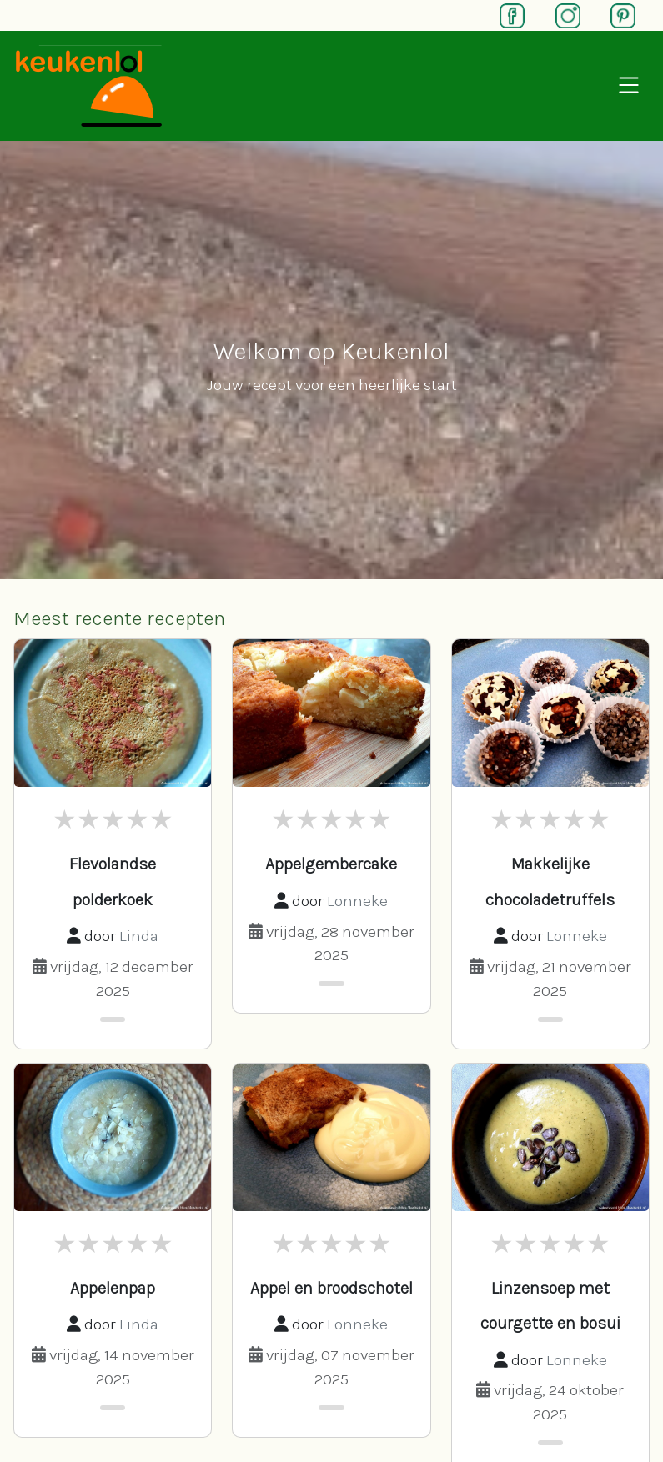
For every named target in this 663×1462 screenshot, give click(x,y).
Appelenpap (112, 1288)
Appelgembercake (331, 864)
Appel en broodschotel (331, 1288)
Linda (138, 935)
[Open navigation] (629, 86)
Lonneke (357, 900)
